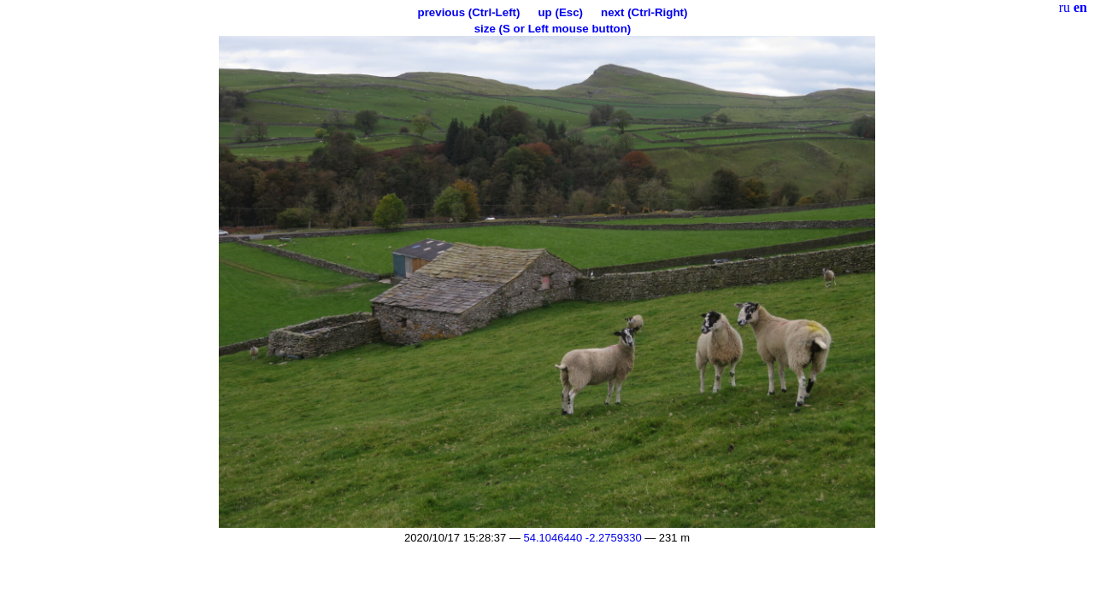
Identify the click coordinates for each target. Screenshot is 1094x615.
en (1080, 7)
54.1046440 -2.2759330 (583, 537)
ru (1064, 7)
